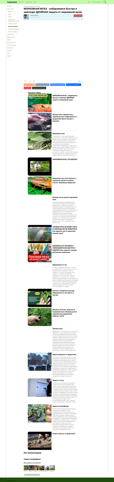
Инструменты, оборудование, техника (13, 20)
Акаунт (31, 468)
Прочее (9, 56)
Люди (35, 2)
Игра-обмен (10, 48)
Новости (9, 39)
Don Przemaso (42, 468)
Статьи (8, 53)
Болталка (9, 50)
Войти (89, 2)
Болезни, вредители (13, 26)
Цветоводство (10, 34)
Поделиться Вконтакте (42, 84)
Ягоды (9, 14)
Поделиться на (73, 84)
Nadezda (36, 468)
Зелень (10, 17)
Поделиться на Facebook (57, 84)
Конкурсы (9, 6)
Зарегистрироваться (97, 2)
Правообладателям (18, 479)
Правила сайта (9, 479)
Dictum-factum (34, 15)
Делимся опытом (11, 37)
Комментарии (28, 2)
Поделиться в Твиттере (39, 88)
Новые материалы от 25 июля (32, 6)
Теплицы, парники (12, 23)
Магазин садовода (11, 45)
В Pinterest (27, 88)
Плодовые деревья (12, 31)
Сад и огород (10, 8)
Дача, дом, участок (11, 42)
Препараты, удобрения (13, 29)
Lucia (26, 468)
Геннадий (52, 468)
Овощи (10, 11)
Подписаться (78, 16)
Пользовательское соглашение (30, 479)
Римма (47, 468)
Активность (21, 2)
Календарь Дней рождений (32, 475)
